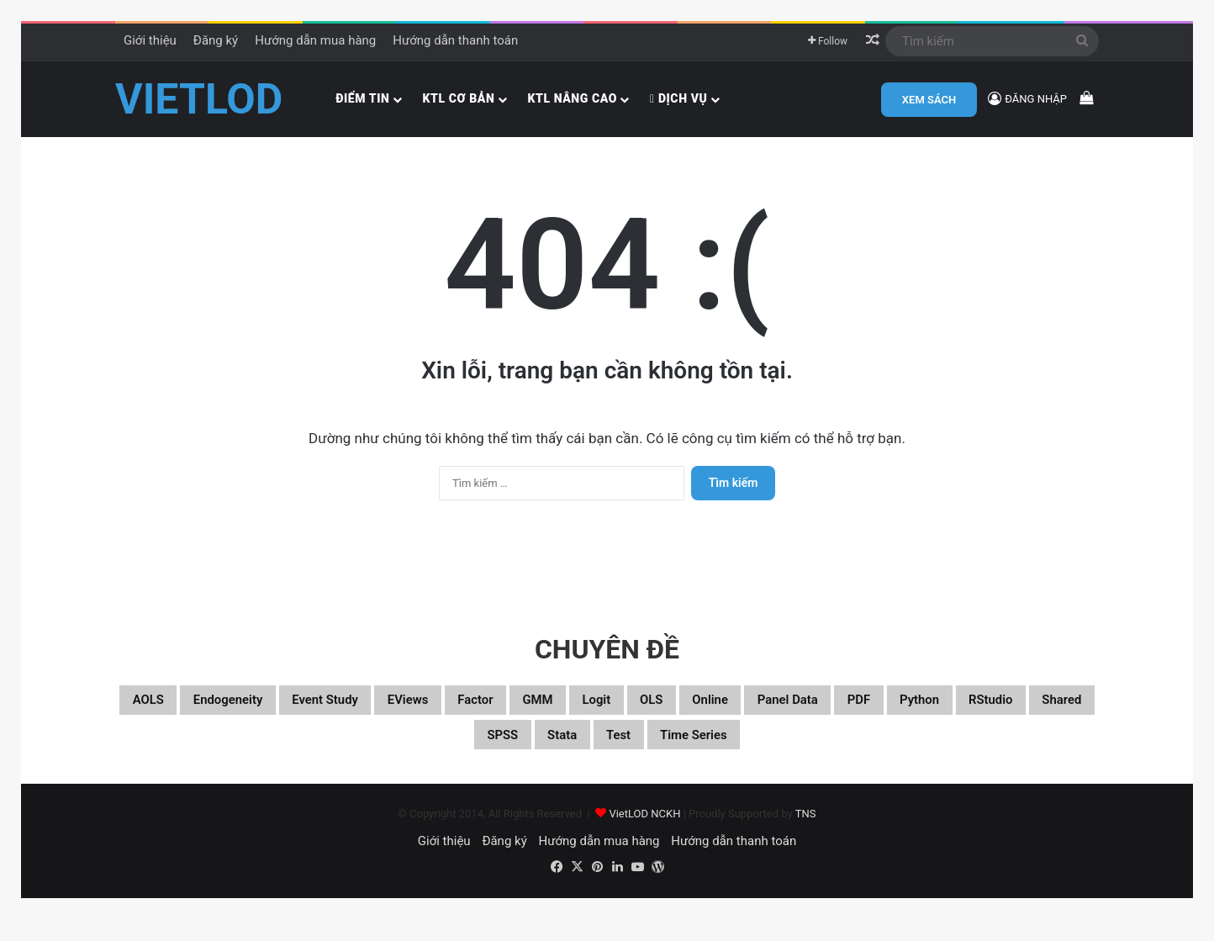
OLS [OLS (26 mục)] (797, 713)
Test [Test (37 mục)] (752, 753)
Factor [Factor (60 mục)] (578, 713)
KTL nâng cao (572, 98)
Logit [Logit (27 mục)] (728, 713)
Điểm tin (362, 98)
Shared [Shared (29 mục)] (527, 753)
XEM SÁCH (929, 99)
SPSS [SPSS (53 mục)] (608, 753)
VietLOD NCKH (644, 835)
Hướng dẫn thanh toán (455, 40)
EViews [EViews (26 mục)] (492, 713)
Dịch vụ (678, 98)
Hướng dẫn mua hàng (315, 40)
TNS (805, 835)
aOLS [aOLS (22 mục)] (161, 713)
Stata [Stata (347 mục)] (683, 753)
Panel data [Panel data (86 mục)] (969, 713)
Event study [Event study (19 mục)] (387, 713)
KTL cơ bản (459, 98)
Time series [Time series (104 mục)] (848, 753)
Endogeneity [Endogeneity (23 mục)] (262, 713)
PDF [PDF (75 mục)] (1058, 713)
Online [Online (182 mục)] (870, 713)
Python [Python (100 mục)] (347, 753)
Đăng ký (215, 40)
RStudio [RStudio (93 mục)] (437, 753)
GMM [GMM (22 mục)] (656, 713)
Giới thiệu (150, 40)
